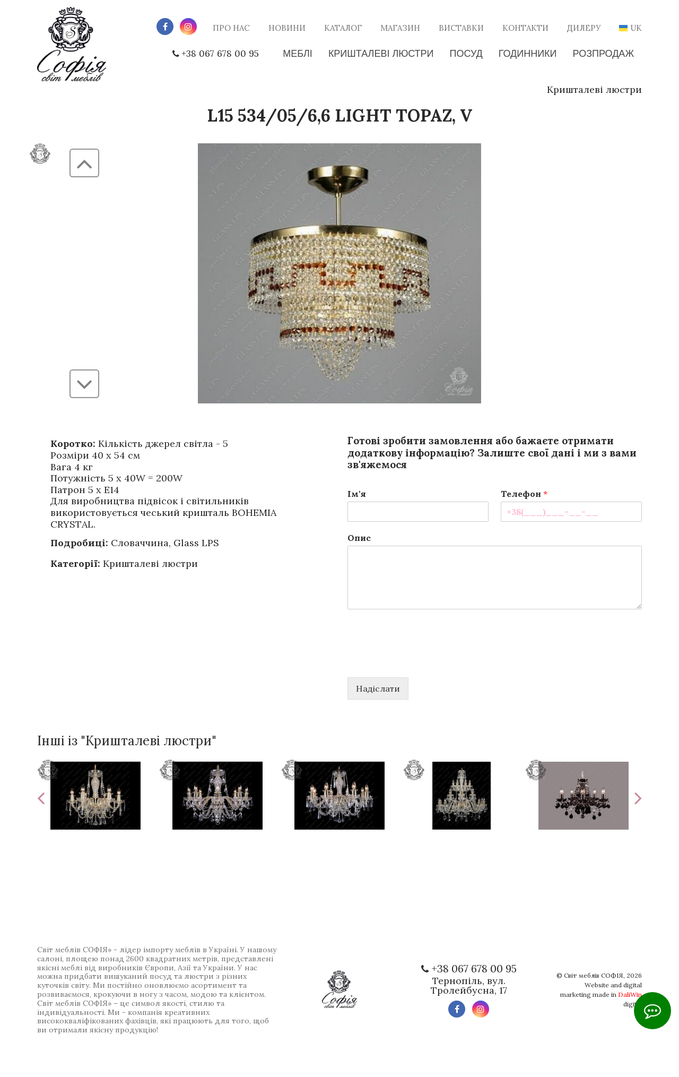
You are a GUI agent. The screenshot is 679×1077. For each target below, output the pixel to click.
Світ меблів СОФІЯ (593, 975)
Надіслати (378, 688)
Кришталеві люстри (594, 89)
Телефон (524, 493)
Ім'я (356, 493)
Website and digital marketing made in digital (601, 994)
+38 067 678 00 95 (211, 53)
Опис (359, 537)
